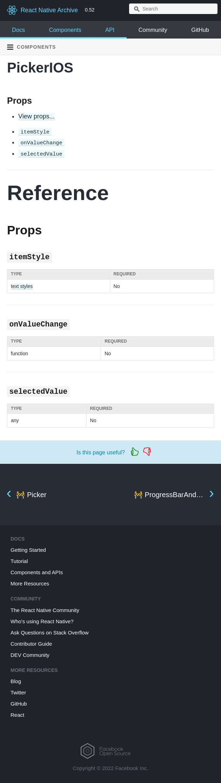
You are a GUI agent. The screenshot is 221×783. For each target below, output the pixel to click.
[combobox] (173, 9)
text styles (22, 286)
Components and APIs (37, 572)
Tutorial (19, 561)
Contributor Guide (31, 644)
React (17, 715)
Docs (18, 30)
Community (153, 30)
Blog (16, 681)
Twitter (18, 692)
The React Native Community (45, 610)
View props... (36, 116)
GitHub (200, 30)
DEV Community (30, 655)
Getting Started (28, 550)
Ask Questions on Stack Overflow (50, 633)
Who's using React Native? (42, 621)
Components (65, 30)
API (109, 30)
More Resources (30, 583)
